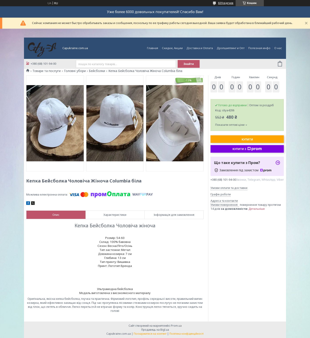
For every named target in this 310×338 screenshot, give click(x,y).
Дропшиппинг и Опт (230, 48)
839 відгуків (225, 3)
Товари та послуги (46, 71)
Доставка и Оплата (200, 48)
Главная (152, 48)
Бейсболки (97, 71)
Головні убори (75, 71)
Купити (247, 139)
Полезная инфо (259, 48)
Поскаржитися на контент (150, 334)
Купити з (247, 149)
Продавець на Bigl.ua (155, 330)
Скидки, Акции (172, 48)
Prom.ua (176, 326)
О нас (278, 48)
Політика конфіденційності (186, 334)
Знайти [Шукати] (188, 64)
